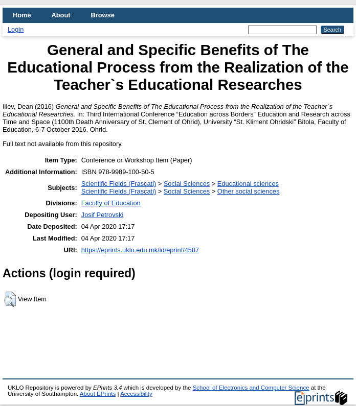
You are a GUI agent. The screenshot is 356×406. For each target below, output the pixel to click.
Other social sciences (248, 191)
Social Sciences (187, 183)
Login (16, 29)
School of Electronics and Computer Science (251, 388)
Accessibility (136, 394)
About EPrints (98, 394)
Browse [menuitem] (103, 15)
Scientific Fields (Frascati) (118, 183)
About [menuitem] (61, 15)
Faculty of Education (111, 203)
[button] (10, 299)
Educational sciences (248, 183)
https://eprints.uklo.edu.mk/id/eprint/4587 (140, 250)
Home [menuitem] (22, 15)
